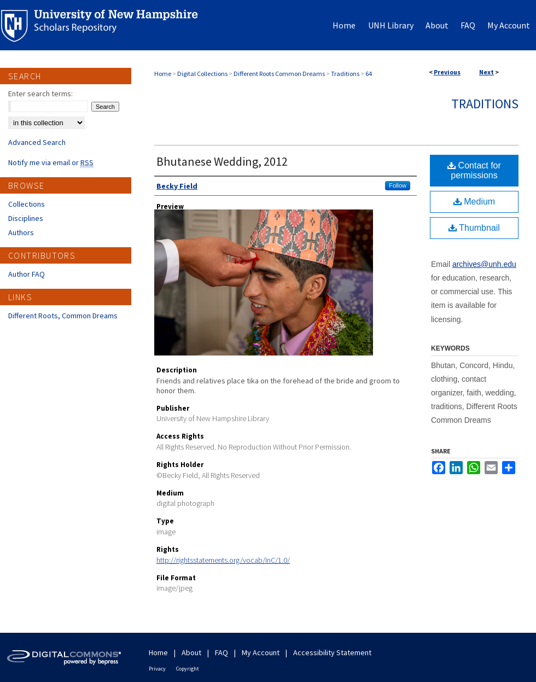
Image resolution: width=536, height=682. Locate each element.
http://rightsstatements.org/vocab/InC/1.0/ (223, 560)
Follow (397, 185)
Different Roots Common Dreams (279, 73)
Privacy (157, 668)
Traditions (345, 73)
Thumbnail (474, 227)
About (191, 652)
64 (368, 73)
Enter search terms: (40, 93)
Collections (26, 204)
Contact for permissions (474, 170)
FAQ (221, 652)
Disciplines (25, 218)
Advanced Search (37, 142)
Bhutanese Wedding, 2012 (222, 161)
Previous (447, 72)
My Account (260, 652)
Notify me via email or (51, 162)
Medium (474, 201)
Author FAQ (26, 274)
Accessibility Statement (332, 652)
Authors (21, 232)
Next (486, 72)
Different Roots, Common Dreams (63, 315)
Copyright (187, 668)
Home (162, 73)
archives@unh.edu (484, 264)
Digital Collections (202, 73)
